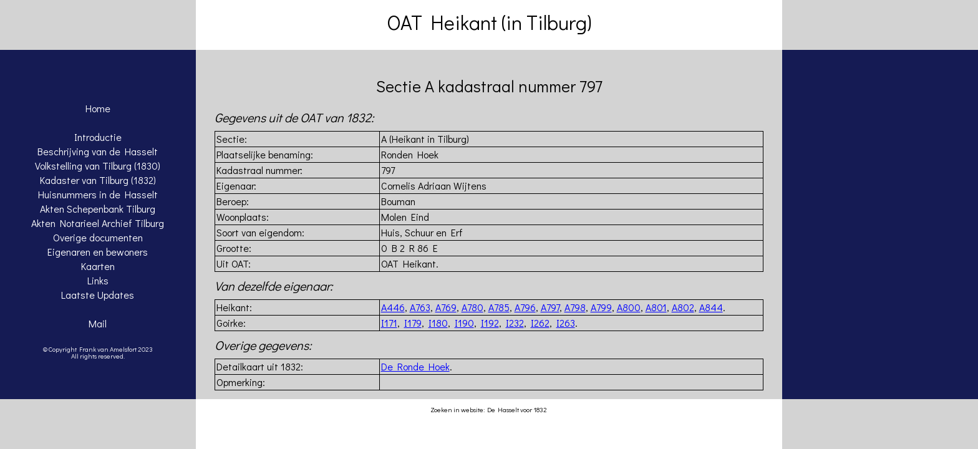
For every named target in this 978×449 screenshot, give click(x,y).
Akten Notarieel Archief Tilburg (97, 222)
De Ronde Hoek (415, 366)
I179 (413, 322)
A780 (472, 307)
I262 (540, 322)
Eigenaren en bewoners (97, 251)
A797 (550, 307)
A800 (629, 307)
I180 (438, 322)
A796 (525, 307)
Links (98, 280)
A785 (499, 307)
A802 (683, 307)
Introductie (98, 136)
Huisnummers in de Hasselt (98, 194)
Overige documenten (98, 237)
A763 (420, 307)
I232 (515, 322)
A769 (446, 307)
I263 (565, 322)
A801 (656, 307)
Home (97, 108)
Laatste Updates (97, 294)
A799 (601, 307)
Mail (98, 323)
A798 (575, 307)
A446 (393, 307)
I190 (464, 322)
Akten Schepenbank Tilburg (97, 208)
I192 (490, 322)
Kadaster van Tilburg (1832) (98, 179)
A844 (711, 307)
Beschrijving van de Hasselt (97, 151)
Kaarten (98, 266)
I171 (389, 322)
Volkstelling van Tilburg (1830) (97, 165)
